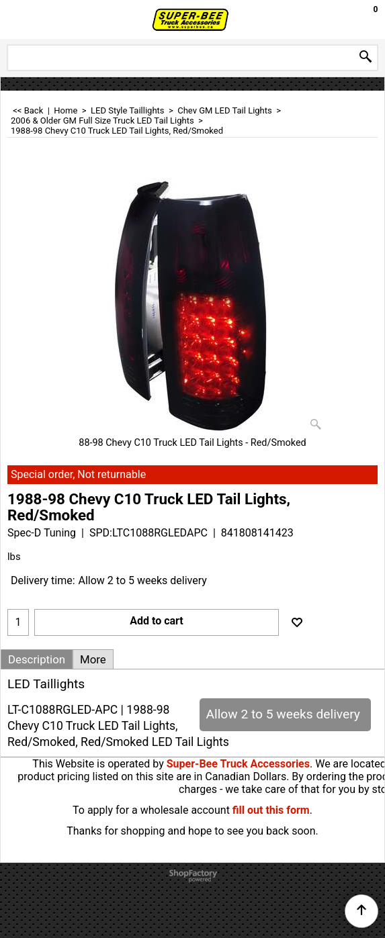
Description (36, 659)
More (93, 659)
